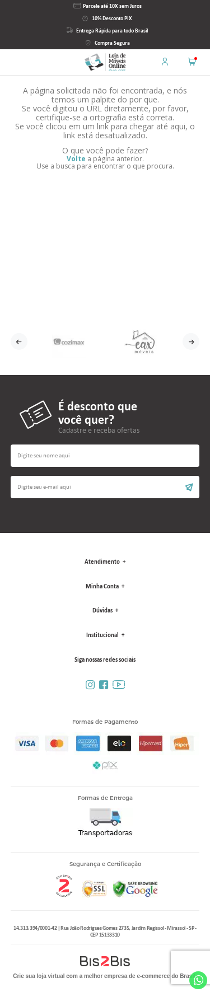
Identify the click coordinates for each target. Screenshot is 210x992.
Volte (76, 158)
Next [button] (191, 341)
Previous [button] (19, 341)
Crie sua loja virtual (38, 976)
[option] (69, 341)
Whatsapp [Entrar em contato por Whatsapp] (198, 980)
